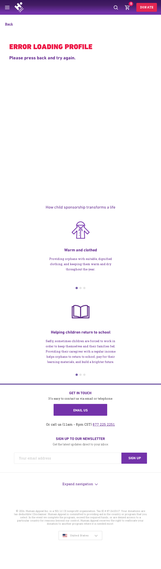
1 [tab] (77, 288)
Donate (146, 7)
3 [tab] (84, 288)
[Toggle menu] (7, 7)
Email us (80, 410)
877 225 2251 (104, 424)
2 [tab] (80, 288)
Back (9, 24)
